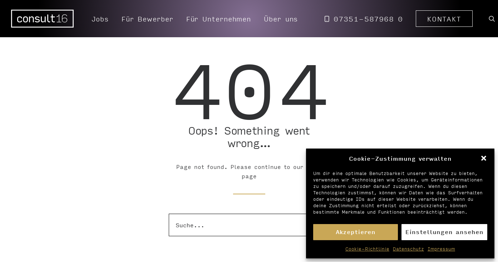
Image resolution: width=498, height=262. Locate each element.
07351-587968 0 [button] (368, 18)
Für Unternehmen (218, 18)
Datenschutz (408, 248)
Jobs (100, 18)
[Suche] (249, 225)
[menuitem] (100, 18)
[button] (483, 158)
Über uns (281, 18)
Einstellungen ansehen (444, 231)
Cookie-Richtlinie (367, 248)
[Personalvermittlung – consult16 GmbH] (42, 19)
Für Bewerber (147, 18)
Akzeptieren (355, 231)
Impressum (441, 248)
